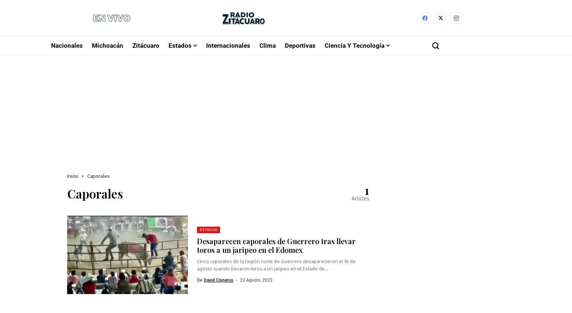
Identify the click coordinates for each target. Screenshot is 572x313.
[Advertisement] (286, 111)
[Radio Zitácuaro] (244, 18)
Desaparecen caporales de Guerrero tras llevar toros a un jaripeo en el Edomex (276, 246)
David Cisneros (218, 280)
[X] (441, 19)
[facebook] (425, 19)
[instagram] (457, 19)
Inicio (72, 177)
